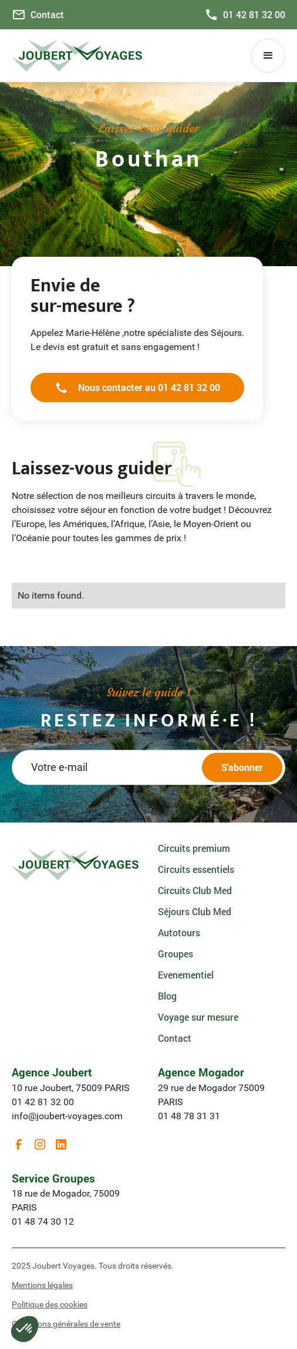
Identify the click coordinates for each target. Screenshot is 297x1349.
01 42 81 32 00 (43, 1101)
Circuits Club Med (195, 890)
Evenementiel (186, 975)
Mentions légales (42, 1285)
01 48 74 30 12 (43, 1221)
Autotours (179, 932)
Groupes (175, 953)
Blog (167, 996)
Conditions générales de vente (66, 1323)
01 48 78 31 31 (189, 1116)
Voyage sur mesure (198, 1017)
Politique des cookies (49, 1304)
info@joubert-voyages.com (67, 1116)
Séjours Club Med (194, 911)
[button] (268, 56)
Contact (174, 1038)
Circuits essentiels (196, 869)
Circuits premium (194, 848)
